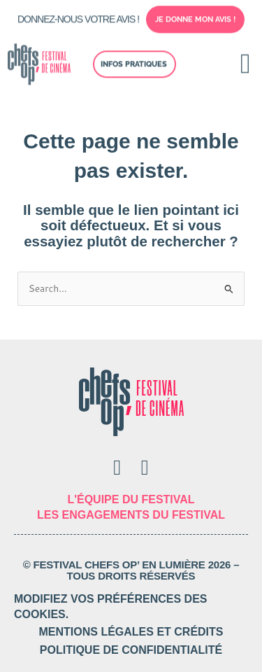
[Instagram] (145, 467)
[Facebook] (117, 467)
